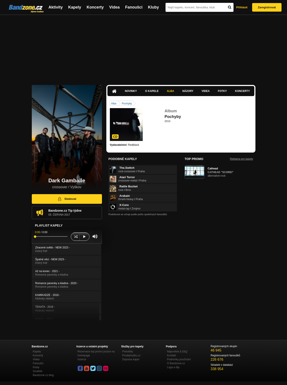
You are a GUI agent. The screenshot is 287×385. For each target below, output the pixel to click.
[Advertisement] (143, 47)
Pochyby (127, 103)
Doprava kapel (130, 359)
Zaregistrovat (267, 7)
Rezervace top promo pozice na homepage (96, 353)
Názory (187, 91)
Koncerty (95, 7)
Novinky (131, 91)
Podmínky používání (179, 359)
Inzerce (82, 359)
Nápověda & (177, 351)
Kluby (153, 7)
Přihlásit (241, 7)
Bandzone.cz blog (43, 375)
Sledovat (66, 199)
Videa (114, 7)
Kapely (74, 7)
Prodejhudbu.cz (131, 355)
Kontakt (171, 355)
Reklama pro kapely (241, 158)
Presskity (127, 351)
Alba (170, 91)
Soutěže (38, 371)
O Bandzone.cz (176, 363)
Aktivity (55, 7)
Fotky (222, 91)
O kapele (152, 91)
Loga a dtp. (173, 367)
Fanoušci (134, 7)
